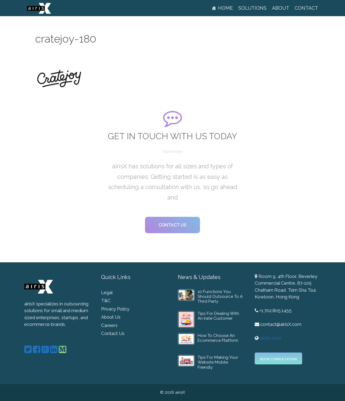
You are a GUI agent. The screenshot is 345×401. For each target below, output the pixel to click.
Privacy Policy (115, 309)
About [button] (280, 8)
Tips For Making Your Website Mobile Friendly (218, 362)
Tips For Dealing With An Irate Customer (218, 316)
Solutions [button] (252, 8)
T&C (106, 300)
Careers (109, 325)
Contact (306, 8)
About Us (110, 317)
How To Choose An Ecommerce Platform (218, 338)
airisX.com (270, 338)
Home (225, 8)
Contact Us (113, 333)
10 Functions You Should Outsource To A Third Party (220, 296)
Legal (107, 292)
